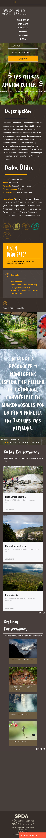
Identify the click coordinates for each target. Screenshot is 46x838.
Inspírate (23, 28)
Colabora (23, 35)
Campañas (23, 24)
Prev (2, 330)
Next (44, 330)
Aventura (16, 443)
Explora (23, 31)
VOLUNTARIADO (32, 835)
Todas (7, 443)
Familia (25, 443)
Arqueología (36, 443)
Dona (23, 39)
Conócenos (23, 20)
